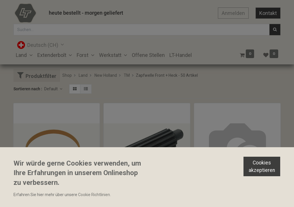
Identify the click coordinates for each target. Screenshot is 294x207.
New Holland (105, 75)
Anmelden (233, 13)
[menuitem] (148, 55)
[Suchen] (275, 29)
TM (127, 75)
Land (83, 75)
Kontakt (268, 13)
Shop (67, 75)
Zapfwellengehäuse (214, 195)
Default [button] (51, 89)
